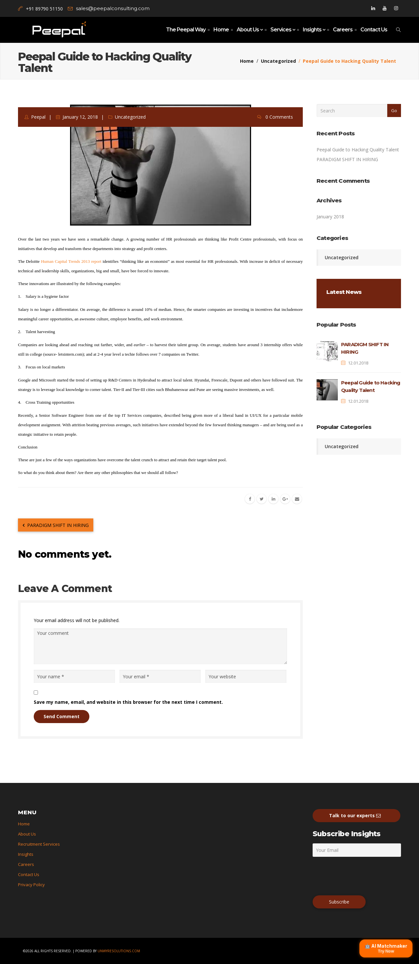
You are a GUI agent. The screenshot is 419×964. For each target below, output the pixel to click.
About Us (248, 29)
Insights (312, 29)
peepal (38, 117)
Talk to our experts (356, 815)
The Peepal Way (186, 29)
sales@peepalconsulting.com (113, 8)
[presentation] (362, 875)
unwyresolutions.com (119, 951)
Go (394, 110)
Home (221, 29)
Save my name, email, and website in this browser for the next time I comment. (128, 702)
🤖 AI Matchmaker (386, 948)
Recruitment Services (39, 844)
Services (281, 29)
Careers (343, 29)
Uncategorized (278, 61)
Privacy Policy (31, 885)
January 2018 (330, 216)
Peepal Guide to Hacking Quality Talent (358, 149)
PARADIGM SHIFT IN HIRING (56, 525)
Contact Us (373, 29)
